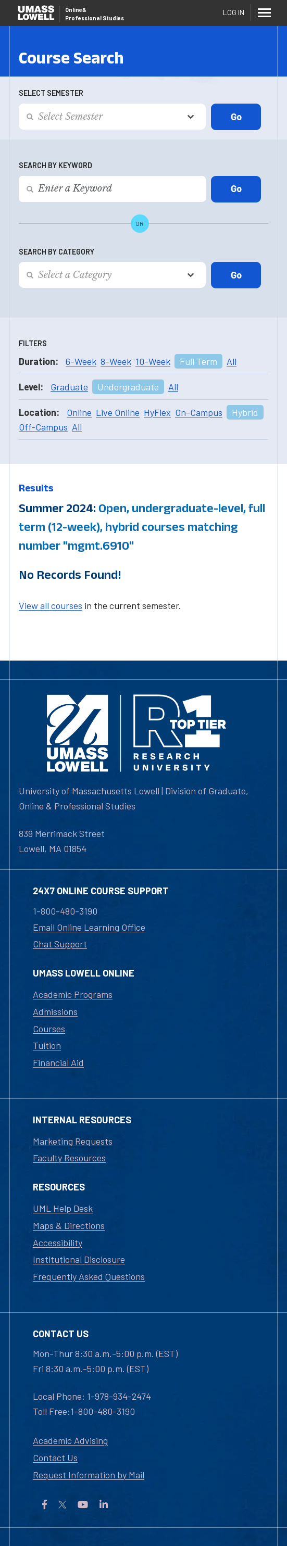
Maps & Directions (69, 1225)
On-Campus (198, 412)
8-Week (116, 361)
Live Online (118, 412)
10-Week (152, 361)
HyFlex (157, 412)
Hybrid (245, 412)
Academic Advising (70, 1440)
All (231, 361)
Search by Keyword (55, 165)
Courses (49, 1028)
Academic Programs (73, 994)
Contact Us (55, 1457)
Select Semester (51, 92)
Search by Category (56, 251)
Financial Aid (58, 1062)
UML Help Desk (63, 1208)
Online (79, 412)
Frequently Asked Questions (89, 1276)
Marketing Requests (73, 1141)
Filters (33, 343)
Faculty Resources (69, 1157)
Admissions (55, 1011)
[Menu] (264, 12)
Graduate (69, 386)
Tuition (47, 1045)
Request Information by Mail (88, 1474)
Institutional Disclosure (79, 1259)
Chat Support (60, 943)
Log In (233, 12)
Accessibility (57, 1242)
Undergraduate (128, 386)
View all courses (50, 605)
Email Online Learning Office (89, 927)
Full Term (198, 361)
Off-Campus (43, 427)
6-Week (81, 361)
